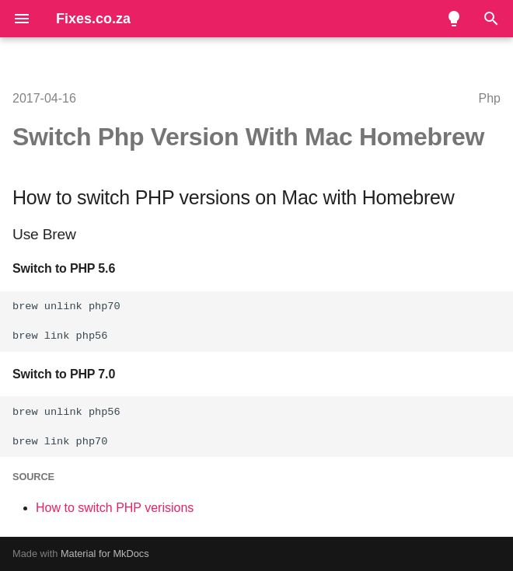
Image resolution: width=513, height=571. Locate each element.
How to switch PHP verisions (115, 507)
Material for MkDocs (105, 553)
